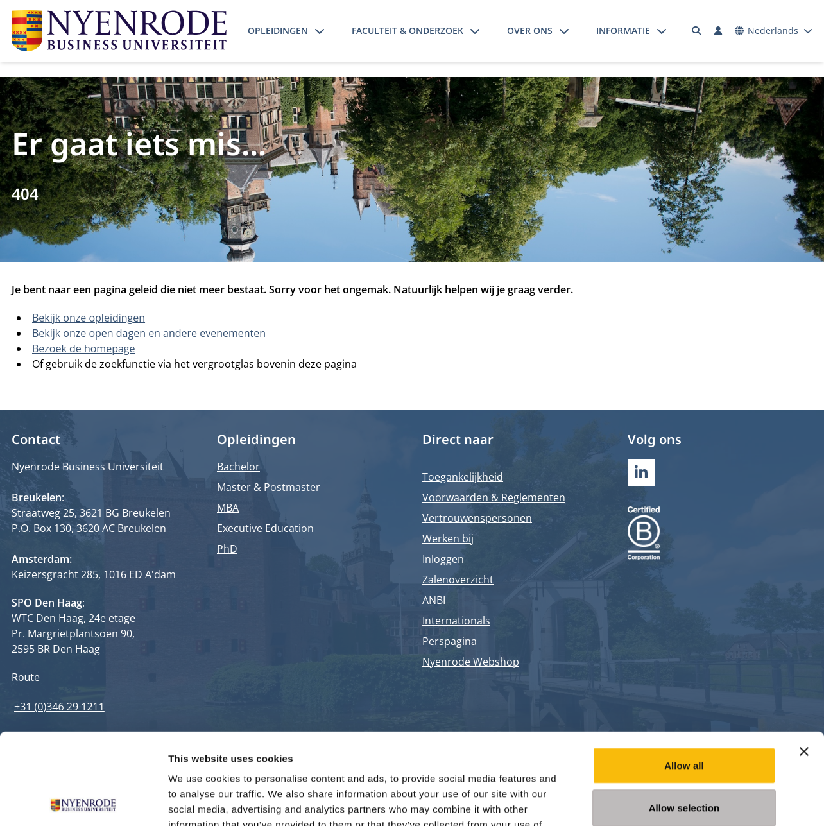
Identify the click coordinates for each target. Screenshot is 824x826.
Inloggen (443, 559)
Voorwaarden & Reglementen (493, 497)
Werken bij (448, 538)
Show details (673, 800)
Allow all (684, 674)
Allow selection (684, 716)
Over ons (530, 30)
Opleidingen (278, 30)
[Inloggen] (718, 31)
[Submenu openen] (319, 31)
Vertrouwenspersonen (477, 518)
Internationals (456, 621)
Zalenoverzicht (458, 579)
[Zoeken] (697, 31)
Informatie (623, 30)
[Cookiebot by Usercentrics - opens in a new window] (83, 801)
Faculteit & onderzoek (407, 30)
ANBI (433, 600)
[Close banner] (804, 660)
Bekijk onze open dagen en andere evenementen (149, 333)
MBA (228, 508)
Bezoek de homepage (83, 348)
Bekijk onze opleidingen (88, 318)
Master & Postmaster (268, 487)
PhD (227, 549)
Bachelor (238, 467)
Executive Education (265, 528)
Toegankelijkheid (462, 477)
